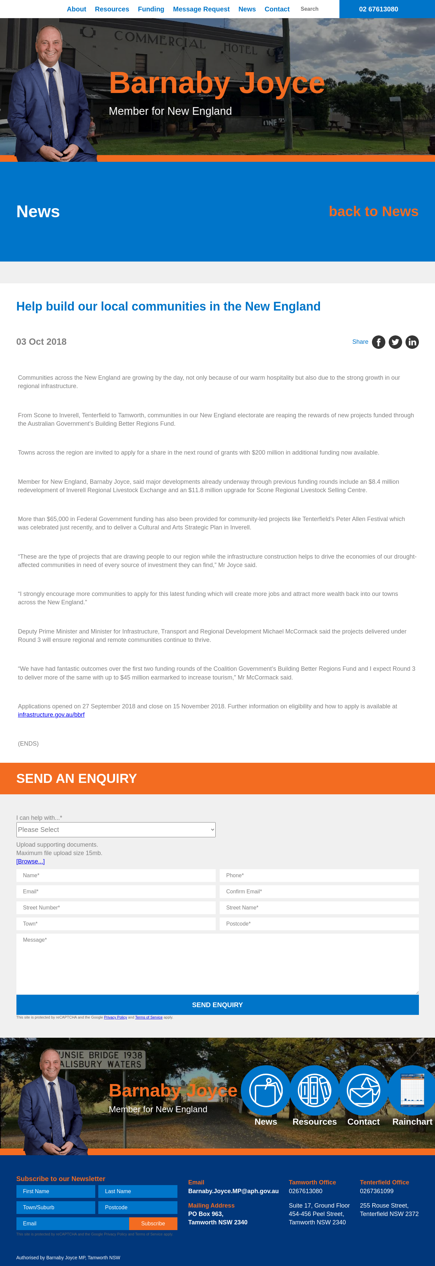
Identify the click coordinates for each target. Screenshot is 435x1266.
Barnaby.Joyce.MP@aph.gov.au (233, 1191)
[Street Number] (116, 907)
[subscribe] (153, 1223)
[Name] (116, 875)
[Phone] (319, 875)
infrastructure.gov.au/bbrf (51, 714)
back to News (363, 211)
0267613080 (305, 1191)
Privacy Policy (115, 1017)
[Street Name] (319, 907)
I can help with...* (39, 817)
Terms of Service (149, 1017)
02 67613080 (378, 9)
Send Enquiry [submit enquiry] (217, 1005)
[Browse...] (30, 861)
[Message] (217, 964)
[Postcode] (319, 924)
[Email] (116, 891)
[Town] (116, 924)
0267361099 (376, 1191)
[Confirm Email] (319, 891)
